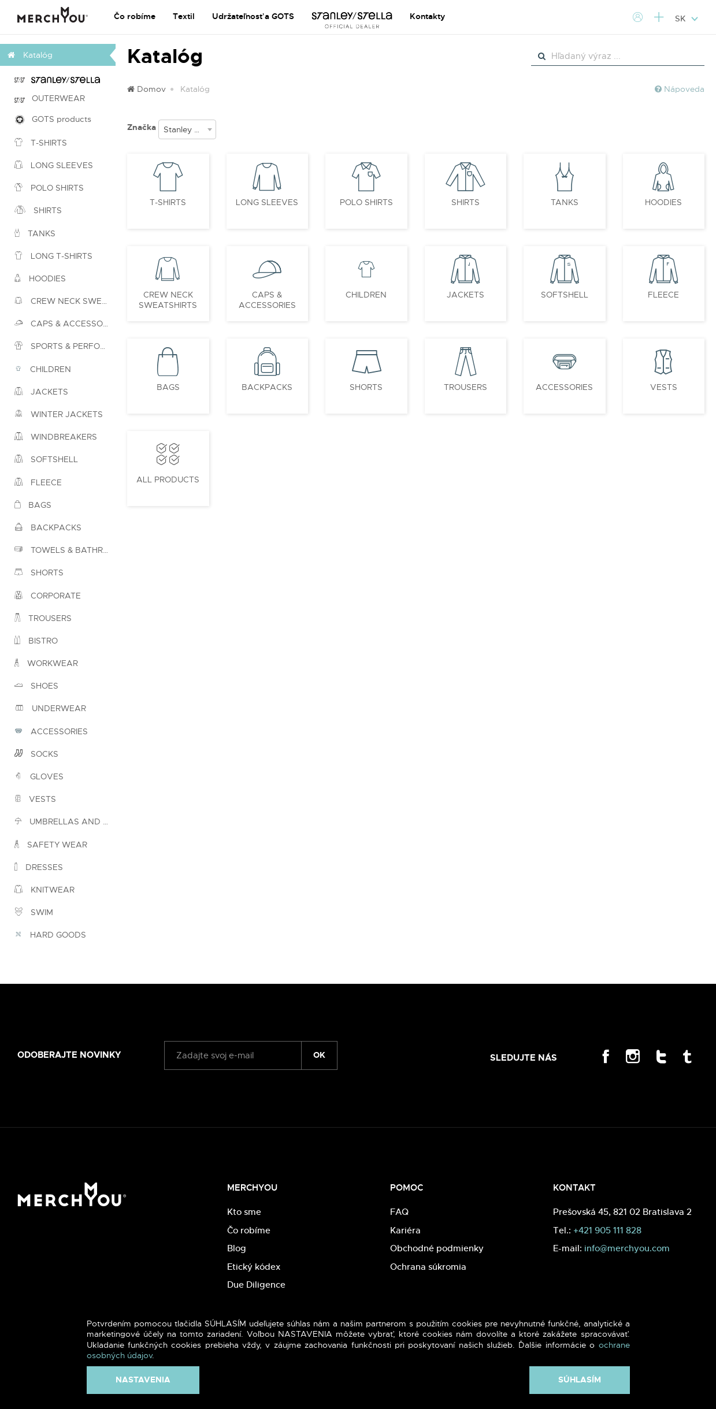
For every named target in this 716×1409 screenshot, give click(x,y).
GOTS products (52, 119)
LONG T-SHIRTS (53, 256)
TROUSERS (43, 618)
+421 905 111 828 (607, 1230)
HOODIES (40, 278)
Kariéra (405, 1230)
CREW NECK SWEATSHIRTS (65, 301)
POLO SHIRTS (49, 188)
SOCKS (36, 754)
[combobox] (187, 129)
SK (687, 18)
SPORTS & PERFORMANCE (65, 346)
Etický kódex (253, 1266)
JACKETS (41, 391)
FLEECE (38, 482)
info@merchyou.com (627, 1248)
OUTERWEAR (49, 98)
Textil (184, 16)
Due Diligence (256, 1284)
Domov (146, 89)
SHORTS (39, 572)
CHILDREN (42, 369)
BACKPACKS (47, 527)
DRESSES (38, 867)
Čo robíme (134, 16)
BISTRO (36, 640)
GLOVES (39, 776)
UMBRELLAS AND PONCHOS (65, 821)
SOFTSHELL (46, 459)
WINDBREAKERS (55, 437)
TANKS (34, 233)
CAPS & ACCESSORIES (65, 323)
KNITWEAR (44, 889)
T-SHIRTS (40, 142)
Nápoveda (679, 89)
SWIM (33, 912)
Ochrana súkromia (428, 1266)
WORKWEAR (46, 663)
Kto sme (244, 1211)
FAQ (399, 1211)
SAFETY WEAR (50, 844)
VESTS (35, 799)
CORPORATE (47, 595)
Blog (236, 1248)
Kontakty (427, 16)
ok (319, 1055)
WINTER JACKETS (58, 414)
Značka (141, 127)
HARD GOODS (50, 935)
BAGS (32, 505)
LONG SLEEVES (53, 165)
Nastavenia (143, 1379)
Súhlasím (579, 1379)
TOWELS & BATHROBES (65, 550)
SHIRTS (38, 210)
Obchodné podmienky (437, 1248)
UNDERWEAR (50, 708)
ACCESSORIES (51, 731)
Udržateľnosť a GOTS (253, 16)
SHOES (36, 686)
